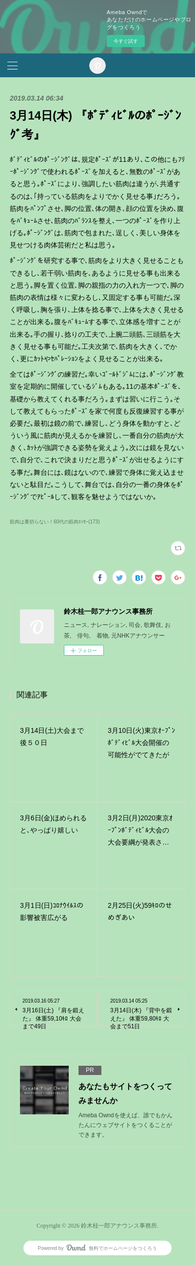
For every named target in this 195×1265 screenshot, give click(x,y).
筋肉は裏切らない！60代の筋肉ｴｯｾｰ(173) (55, 521)
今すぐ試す (126, 41)
